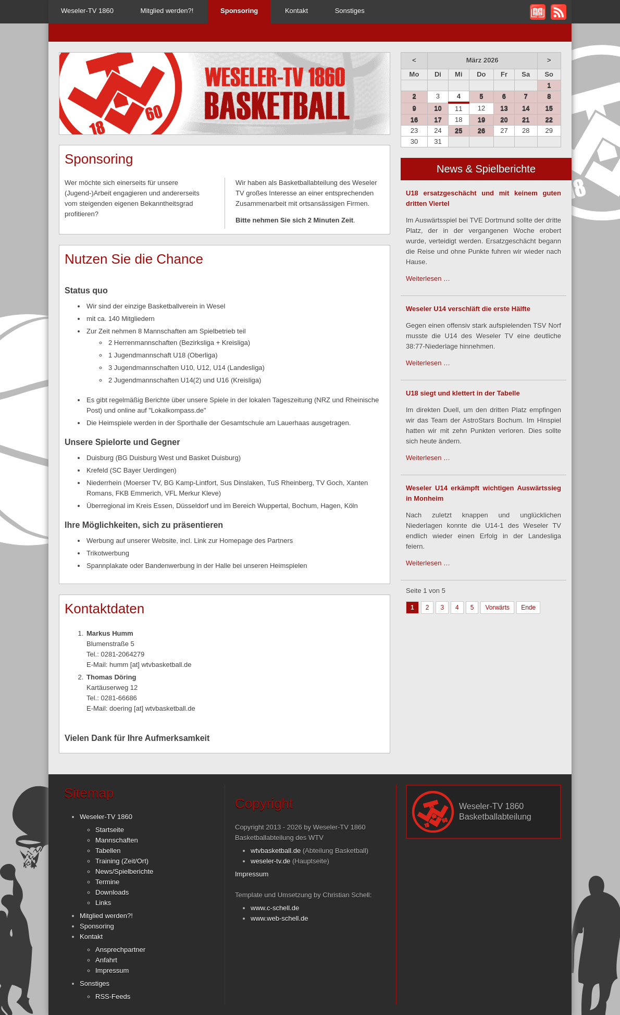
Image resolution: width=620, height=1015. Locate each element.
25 (458, 130)
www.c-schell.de (275, 908)
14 (525, 108)
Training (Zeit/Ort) (121, 861)
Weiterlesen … (428, 278)
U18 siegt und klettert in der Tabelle (463, 393)
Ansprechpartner (120, 950)
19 (481, 119)
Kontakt (296, 11)
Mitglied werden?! (167, 11)
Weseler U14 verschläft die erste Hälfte (468, 309)
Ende (528, 607)
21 (525, 119)
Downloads (112, 892)
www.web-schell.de (279, 918)
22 (549, 119)
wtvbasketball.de (276, 851)
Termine (107, 882)
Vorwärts (497, 607)
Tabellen (107, 851)
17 (437, 119)
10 (437, 108)
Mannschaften (116, 840)
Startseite (109, 830)
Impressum (112, 970)
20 (503, 119)
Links (103, 903)
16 (414, 119)
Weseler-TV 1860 (87, 11)
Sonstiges (350, 11)
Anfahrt (106, 960)
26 (481, 130)
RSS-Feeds (112, 996)
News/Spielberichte (124, 871)
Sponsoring (97, 926)
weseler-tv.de (270, 861)
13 (503, 108)
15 (549, 108)
